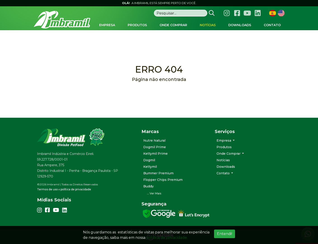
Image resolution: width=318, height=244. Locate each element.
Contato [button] (224, 173)
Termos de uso (47, 189)
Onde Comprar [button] (229, 154)
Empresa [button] (224, 140)
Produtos (224, 147)
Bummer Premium (158, 173)
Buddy (148, 186)
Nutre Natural (154, 140)
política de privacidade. (167, 237)
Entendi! (224, 234)
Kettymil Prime (155, 154)
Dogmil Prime (154, 147)
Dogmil (149, 160)
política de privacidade (76, 189)
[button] (174, 193)
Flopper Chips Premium (163, 180)
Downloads (226, 167)
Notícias (223, 160)
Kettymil (150, 167)
